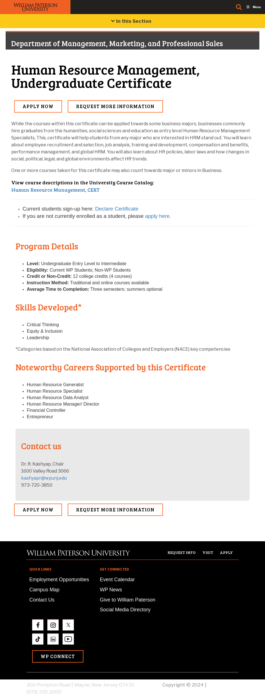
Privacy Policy (222, 685)
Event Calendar (117, 579)
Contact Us (41, 600)
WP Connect (58, 656)
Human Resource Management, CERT (55, 189)
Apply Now (38, 106)
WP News (111, 589)
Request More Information (115, 106)
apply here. (158, 216)
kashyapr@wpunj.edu (44, 478)
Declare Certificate (116, 209)
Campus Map (44, 589)
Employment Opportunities (59, 579)
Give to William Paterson (127, 600)
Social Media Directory (125, 609)
